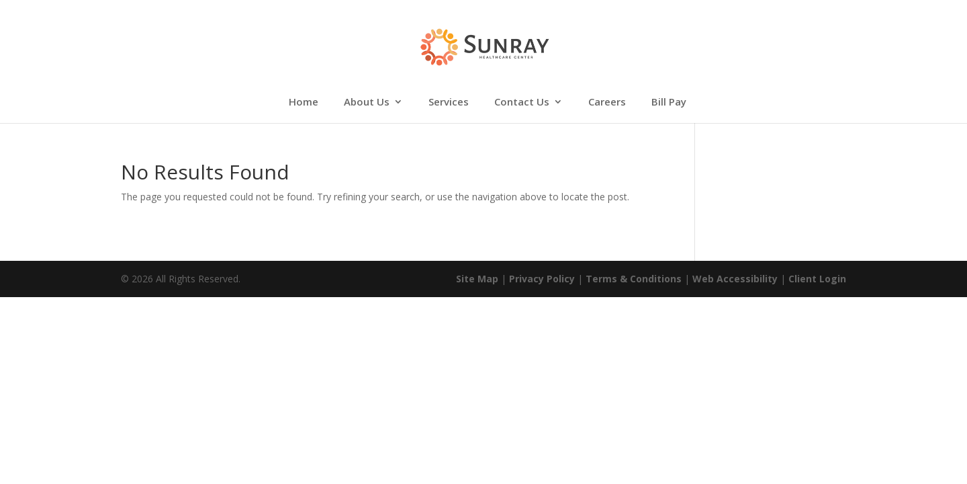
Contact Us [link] (521, 102)
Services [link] (448, 102)
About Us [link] (366, 102)
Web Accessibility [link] (735, 278)
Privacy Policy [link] (542, 278)
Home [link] (303, 102)
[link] (484, 46)
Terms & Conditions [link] (634, 278)
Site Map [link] (477, 278)
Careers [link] (607, 102)
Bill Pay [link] (668, 102)
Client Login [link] (817, 278)
